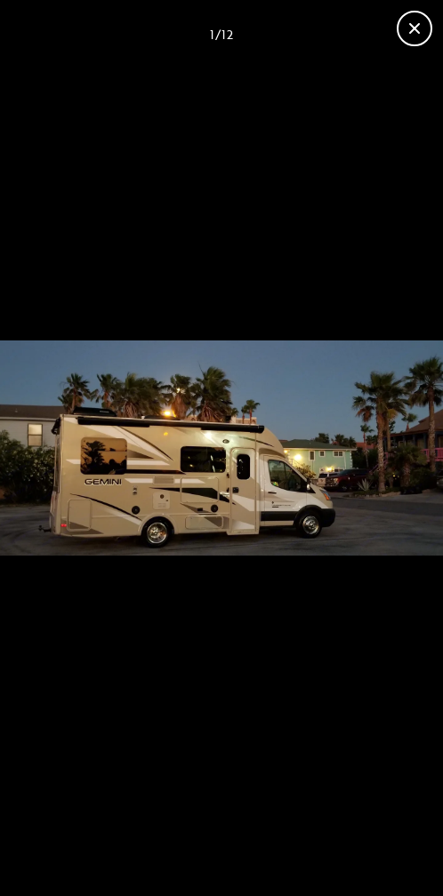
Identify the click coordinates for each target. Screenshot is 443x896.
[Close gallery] (414, 28)
